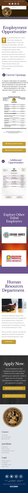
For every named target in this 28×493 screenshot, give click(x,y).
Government (12, 480)
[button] (26, 1)
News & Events (5, 449)
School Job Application (14, 150)
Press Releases (5, 452)
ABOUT (6, 480)
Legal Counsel (5, 466)
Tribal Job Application (14, 143)
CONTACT (19, 481)
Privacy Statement (6, 461)
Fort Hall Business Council (8, 450)
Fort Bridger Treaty (6, 464)
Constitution (5, 462)
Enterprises (20, 480)
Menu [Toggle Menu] (14, 7)
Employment (5, 447)
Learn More (8, 341)
